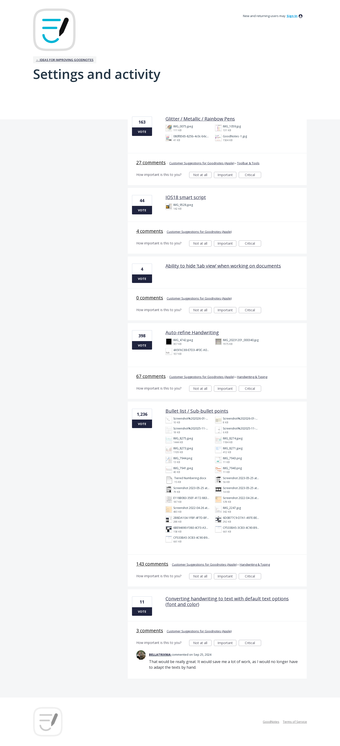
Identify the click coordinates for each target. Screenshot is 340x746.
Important (226, 175)
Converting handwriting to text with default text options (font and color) (227, 601)
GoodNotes (271, 722)
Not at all (202, 175)
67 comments (151, 376)
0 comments (149, 298)
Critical (253, 175)
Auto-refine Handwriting (192, 332)
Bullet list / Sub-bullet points (197, 411)
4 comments (149, 231)
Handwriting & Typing (252, 377)
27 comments (151, 162)
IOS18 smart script (186, 197)
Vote (142, 132)
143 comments (152, 564)
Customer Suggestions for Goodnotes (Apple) (201, 163)
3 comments (149, 630)
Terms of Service (295, 722)
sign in (292, 16)
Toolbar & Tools (248, 163)
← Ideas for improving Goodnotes (65, 60)
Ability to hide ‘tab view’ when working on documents (223, 266)
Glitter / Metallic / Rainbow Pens (200, 119)
